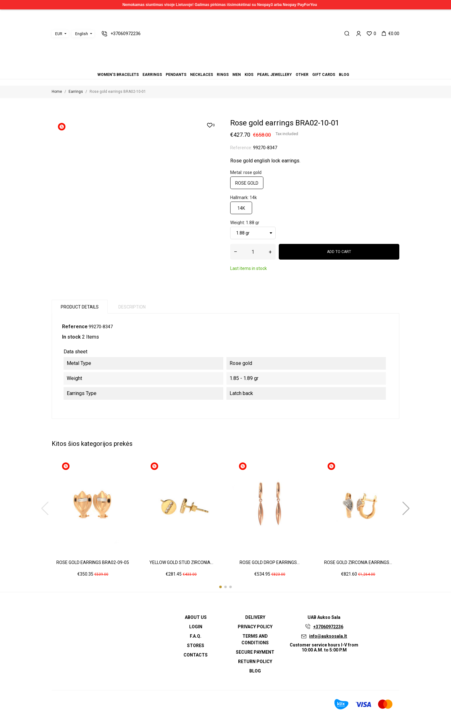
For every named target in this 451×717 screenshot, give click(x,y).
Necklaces (218, 66)
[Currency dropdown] (60, 33)
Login (195, 626)
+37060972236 (328, 626)
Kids (229, 66)
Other (237, 66)
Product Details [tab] (80, 306)
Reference (75, 327)
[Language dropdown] (83, 33)
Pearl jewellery (233, 66)
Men (225, 66)
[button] (220, 587)
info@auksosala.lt (328, 636)
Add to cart (339, 252)
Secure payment (255, 652)
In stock (71, 337)
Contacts (196, 654)
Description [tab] (132, 306)
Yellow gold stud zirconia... (181, 562)
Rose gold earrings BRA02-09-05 (92, 562)
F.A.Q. (195, 636)
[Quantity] (253, 252)
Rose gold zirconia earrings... (358, 562)
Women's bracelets (207, 66)
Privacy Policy (255, 626)
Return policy (255, 661)
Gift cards (240, 66)
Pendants (214, 66)
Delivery (255, 617)
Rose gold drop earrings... (270, 562)
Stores (195, 645)
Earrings (210, 66)
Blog (244, 66)
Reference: (241, 147)
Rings (222, 66)
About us (196, 617)
